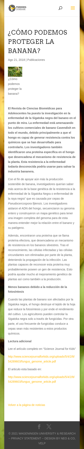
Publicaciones (36, 59)
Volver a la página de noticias (26, 405)
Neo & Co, (68, 438)
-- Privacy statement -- (26, 438)
